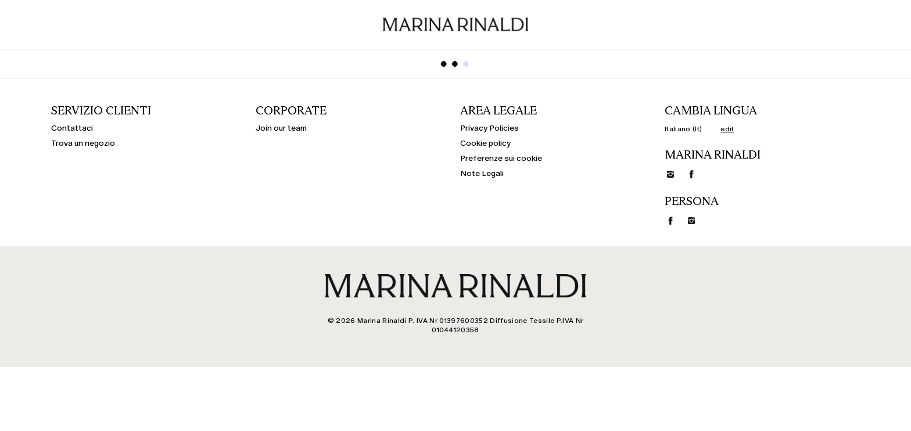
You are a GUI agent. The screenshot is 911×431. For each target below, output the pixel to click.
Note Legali (482, 174)
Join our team (281, 128)
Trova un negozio (83, 143)
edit (727, 129)
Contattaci (72, 128)
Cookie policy (485, 143)
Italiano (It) (683, 129)
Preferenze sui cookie (501, 159)
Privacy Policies (489, 128)
